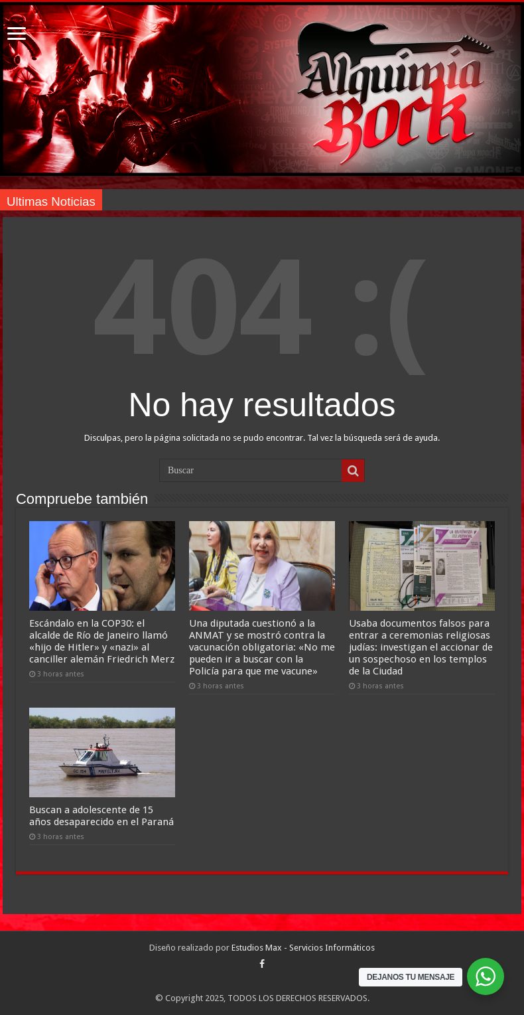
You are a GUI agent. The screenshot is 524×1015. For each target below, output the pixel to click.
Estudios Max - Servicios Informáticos (303, 948)
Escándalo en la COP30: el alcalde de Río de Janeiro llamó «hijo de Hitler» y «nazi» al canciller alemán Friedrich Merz (101, 641)
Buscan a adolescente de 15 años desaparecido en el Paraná (101, 816)
